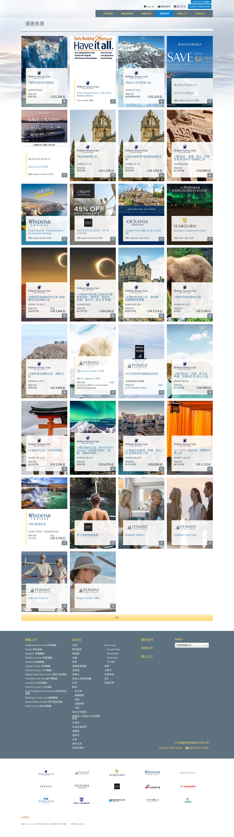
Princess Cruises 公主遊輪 (38, 687)
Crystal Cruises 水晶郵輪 (37, 666)
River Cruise (110, 645)
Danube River (113, 649)
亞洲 (74, 662)
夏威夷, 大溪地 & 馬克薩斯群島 (86, 717)
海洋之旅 (77, 743)
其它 (106, 678)
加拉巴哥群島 (79, 712)
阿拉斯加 (77, 649)
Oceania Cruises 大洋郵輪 (38, 670)
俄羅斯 (75, 731)
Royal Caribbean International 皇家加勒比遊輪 (46, 692)
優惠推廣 (164, 13)
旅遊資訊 (200, 13)
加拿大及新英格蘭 (81, 678)
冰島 (77, 708)
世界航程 (109, 674)
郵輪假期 (146, 13)
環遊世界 (109, 683)
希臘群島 (79, 695)
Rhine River (112, 658)
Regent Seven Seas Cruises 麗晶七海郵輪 (46, 674)
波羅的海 (79, 703)
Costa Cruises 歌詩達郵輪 (38, 706)
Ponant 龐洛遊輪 (33, 649)
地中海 (78, 691)
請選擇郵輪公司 (192, 645)
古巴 (74, 683)
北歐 (77, 699)
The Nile (111, 662)
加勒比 (75, 674)
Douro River (112, 653)
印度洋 (75, 723)
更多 (117, 617)
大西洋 (108, 670)
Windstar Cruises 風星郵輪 (38, 658)
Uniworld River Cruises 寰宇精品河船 (44, 702)
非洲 (74, 645)
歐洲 (74, 687)
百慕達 (75, 670)
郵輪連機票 (127, 13)
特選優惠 (108, 13)
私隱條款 (25, 817)
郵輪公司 (182, 13)
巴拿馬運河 (78, 748)
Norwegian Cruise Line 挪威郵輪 (41, 698)
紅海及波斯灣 (79, 727)
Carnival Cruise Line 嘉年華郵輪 (41, 678)
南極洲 (75, 653)
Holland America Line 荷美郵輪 (41, 645)
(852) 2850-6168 (170, 747)
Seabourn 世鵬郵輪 (34, 653)
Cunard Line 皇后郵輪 (36, 683)
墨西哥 (75, 735)
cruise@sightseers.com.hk (191, 742)
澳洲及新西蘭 (79, 666)
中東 (74, 739)
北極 (74, 658)
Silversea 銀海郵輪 (34, 662)
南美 (106, 666)
